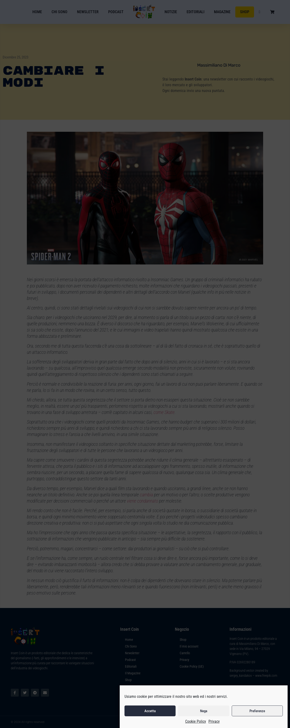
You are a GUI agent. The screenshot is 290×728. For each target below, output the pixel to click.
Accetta (150, 720)
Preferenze (257, 720)
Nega (203, 720)
